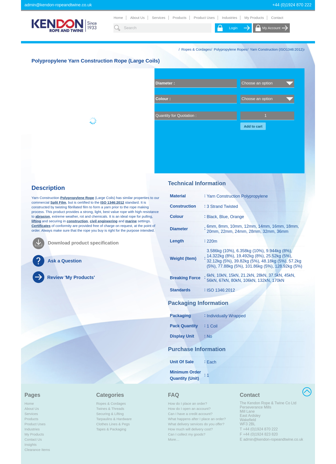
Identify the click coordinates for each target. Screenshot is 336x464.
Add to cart (253, 126)
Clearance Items (37, 450)
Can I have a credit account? (190, 414)
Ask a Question (65, 260)
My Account (271, 28)
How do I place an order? (187, 403)
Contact (277, 18)
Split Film (58, 202)
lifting (36, 221)
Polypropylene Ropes (230, 49)
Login (233, 28)
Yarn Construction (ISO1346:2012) (277, 49)
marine (131, 221)
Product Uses (35, 424)
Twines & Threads (110, 409)
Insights (30, 445)
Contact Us (33, 439)
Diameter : (165, 83)
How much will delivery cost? (190, 429)
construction (77, 221)
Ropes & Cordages (196, 49)
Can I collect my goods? (186, 434)
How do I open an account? (189, 409)
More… (173, 439)
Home (118, 18)
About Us (137, 18)
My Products (254, 18)
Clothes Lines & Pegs (113, 424)
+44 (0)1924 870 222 (260, 429)
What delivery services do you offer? (196, 424)
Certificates (41, 226)
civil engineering (103, 221)
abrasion (42, 216)
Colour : (163, 99)
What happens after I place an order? (197, 419)
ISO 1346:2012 (112, 202)
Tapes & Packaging (111, 429)
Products (31, 419)
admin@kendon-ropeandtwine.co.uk (58, 5)
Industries (32, 429)
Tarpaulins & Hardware (114, 419)
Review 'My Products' (71, 277)
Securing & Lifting (110, 414)
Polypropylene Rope (77, 198)
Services (31, 414)
